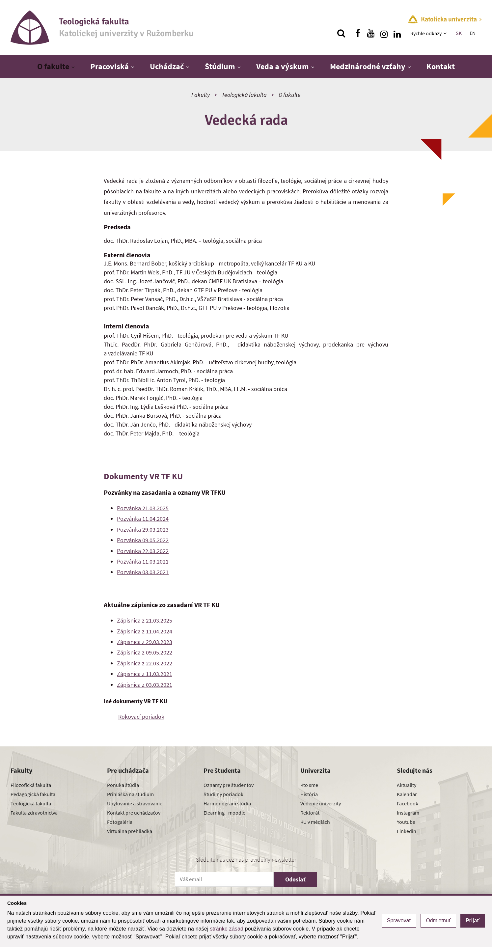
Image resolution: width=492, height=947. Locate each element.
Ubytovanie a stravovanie (134, 803)
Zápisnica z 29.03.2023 (144, 642)
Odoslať (295, 879)
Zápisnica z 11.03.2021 (144, 674)
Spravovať (399, 920)
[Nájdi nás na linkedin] (397, 33)
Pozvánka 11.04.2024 (143, 518)
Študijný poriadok (223, 794)
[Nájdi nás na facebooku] (357, 33)
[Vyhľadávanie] (341, 33)
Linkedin (406, 831)
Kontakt (440, 66)
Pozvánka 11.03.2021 (143, 561)
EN (473, 33)
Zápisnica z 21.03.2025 (144, 620)
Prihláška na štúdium (130, 794)
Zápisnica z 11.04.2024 (144, 631)
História (309, 794)
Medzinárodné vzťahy (367, 66)
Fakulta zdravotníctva (34, 812)
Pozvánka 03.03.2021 (143, 572)
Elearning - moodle (224, 812)
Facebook (407, 803)
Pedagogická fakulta (33, 794)
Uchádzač (167, 66)
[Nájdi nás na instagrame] (384, 33)
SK (459, 33)
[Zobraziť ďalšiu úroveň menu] (446, 33)
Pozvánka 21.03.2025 (143, 508)
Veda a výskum (282, 66)
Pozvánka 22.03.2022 (143, 551)
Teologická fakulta (244, 94)
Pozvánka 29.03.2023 (143, 529)
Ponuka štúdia (123, 785)
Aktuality (406, 785)
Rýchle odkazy (426, 33)
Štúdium (220, 66)
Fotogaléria (119, 822)
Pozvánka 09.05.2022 (143, 540)
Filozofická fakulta (31, 785)
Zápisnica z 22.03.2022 (144, 663)
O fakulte (53, 66)
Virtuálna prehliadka (129, 831)
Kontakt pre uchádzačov (133, 812)
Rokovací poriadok (141, 716)
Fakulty (200, 94)
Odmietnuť (438, 920)
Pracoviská (109, 66)
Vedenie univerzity (320, 803)
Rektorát (309, 812)
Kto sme (309, 785)
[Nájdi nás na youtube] (370, 33)
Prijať (472, 920)
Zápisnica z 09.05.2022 (144, 652)
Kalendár (407, 794)
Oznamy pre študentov (229, 785)
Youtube (406, 822)
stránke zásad (226, 929)
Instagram (408, 812)
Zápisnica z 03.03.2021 (144, 684)
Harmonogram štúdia (227, 803)
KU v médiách (315, 822)
